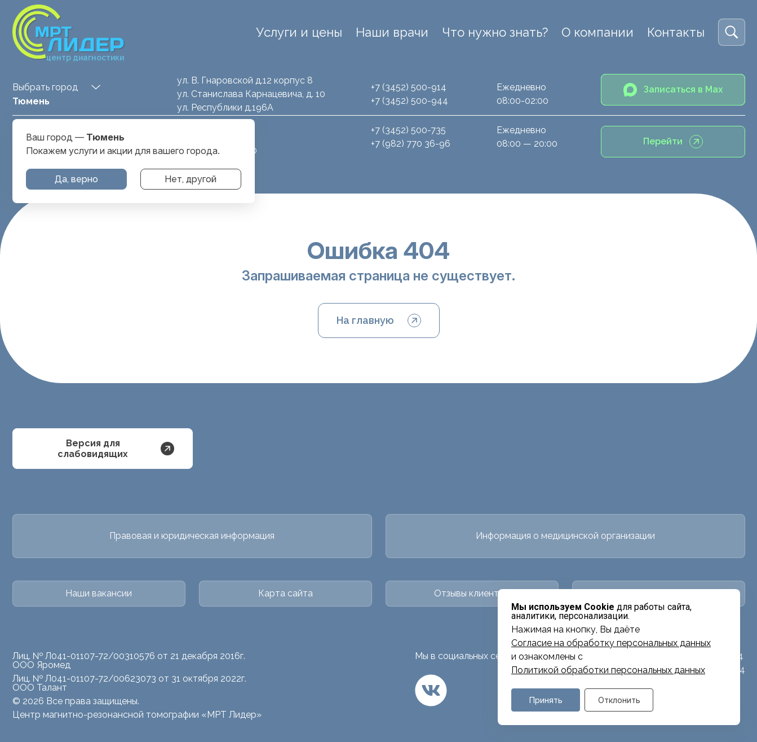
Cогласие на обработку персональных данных (611, 643)
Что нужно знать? (495, 32)
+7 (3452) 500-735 (408, 130)
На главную (379, 320)
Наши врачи (392, 32)
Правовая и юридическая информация (192, 535)
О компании (597, 32)
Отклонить (619, 700)
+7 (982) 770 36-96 (410, 143)
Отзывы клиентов (472, 593)
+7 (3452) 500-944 (409, 100)
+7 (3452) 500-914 (408, 87)
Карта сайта (285, 593)
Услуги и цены (299, 32)
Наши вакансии (98, 593)
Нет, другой (190, 179)
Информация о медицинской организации (565, 535)
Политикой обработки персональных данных (608, 670)
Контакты (676, 32)
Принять (546, 700)
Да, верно (76, 179)
